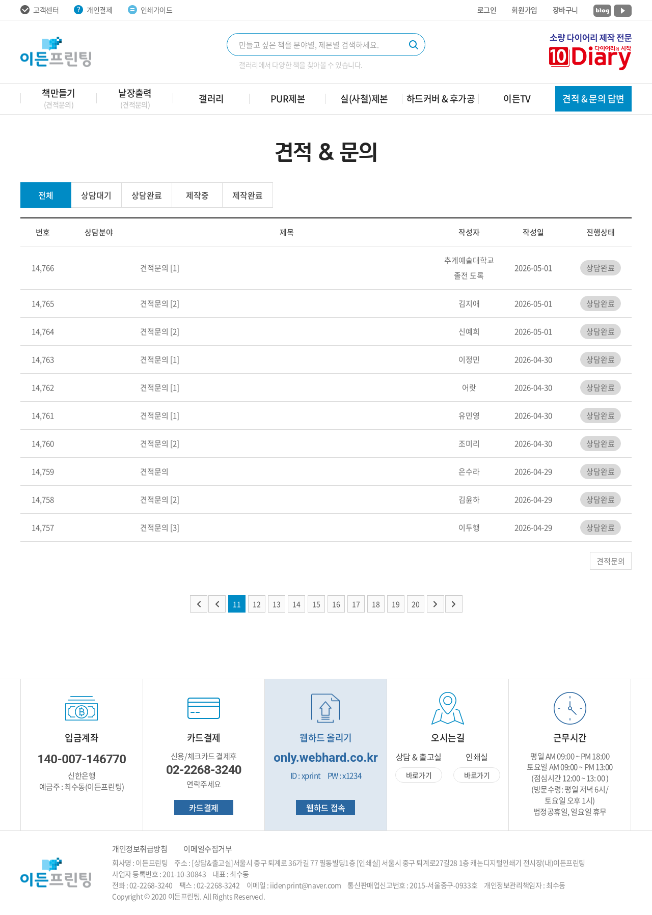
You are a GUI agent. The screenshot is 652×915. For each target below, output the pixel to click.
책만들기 (58, 98)
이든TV (517, 98)
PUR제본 (287, 98)
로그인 (487, 10)
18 (376, 604)
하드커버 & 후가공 (440, 98)
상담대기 (96, 195)
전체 (45, 195)
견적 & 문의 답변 (593, 98)
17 (356, 604)
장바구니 (565, 10)
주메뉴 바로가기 (0, 0)
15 (316, 604)
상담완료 (146, 195)
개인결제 (93, 10)
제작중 (197, 195)
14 (296, 604)
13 (277, 604)
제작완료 (247, 195)
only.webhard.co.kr (326, 758)
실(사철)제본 (364, 98)
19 (396, 604)
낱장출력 (135, 98)
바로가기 (418, 775)
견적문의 (154, 267)
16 (336, 604)
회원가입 (524, 10)
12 (257, 604)
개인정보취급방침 (139, 849)
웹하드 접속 (325, 807)
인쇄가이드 (150, 10)
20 (416, 604)
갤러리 (211, 98)
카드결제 (204, 807)
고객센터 (39, 10)
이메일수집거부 (207, 849)
